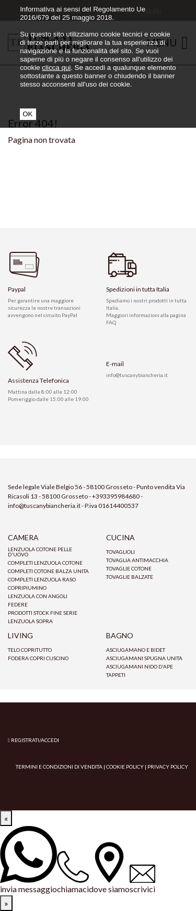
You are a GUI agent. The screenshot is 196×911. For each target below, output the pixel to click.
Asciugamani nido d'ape (139, 666)
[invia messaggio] (28, 861)
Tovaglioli (120, 551)
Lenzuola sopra (30, 621)
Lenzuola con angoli (37, 596)
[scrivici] (142, 880)
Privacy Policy (167, 766)
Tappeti (115, 674)
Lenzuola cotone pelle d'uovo (40, 551)
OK (27, 114)
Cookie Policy (125, 766)
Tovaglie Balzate (129, 576)
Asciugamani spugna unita (144, 658)
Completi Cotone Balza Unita (48, 571)
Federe (18, 604)
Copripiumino (27, 587)
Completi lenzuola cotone (45, 562)
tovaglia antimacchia (137, 560)
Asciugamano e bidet (135, 649)
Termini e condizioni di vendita (59, 766)
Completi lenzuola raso (42, 579)
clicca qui (56, 67)
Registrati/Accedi (33, 740)
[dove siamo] (109, 868)
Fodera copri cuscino (38, 658)
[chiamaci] (73, 873)
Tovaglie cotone (129, 568)
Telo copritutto (30, 649)
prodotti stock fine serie (42, 612)
